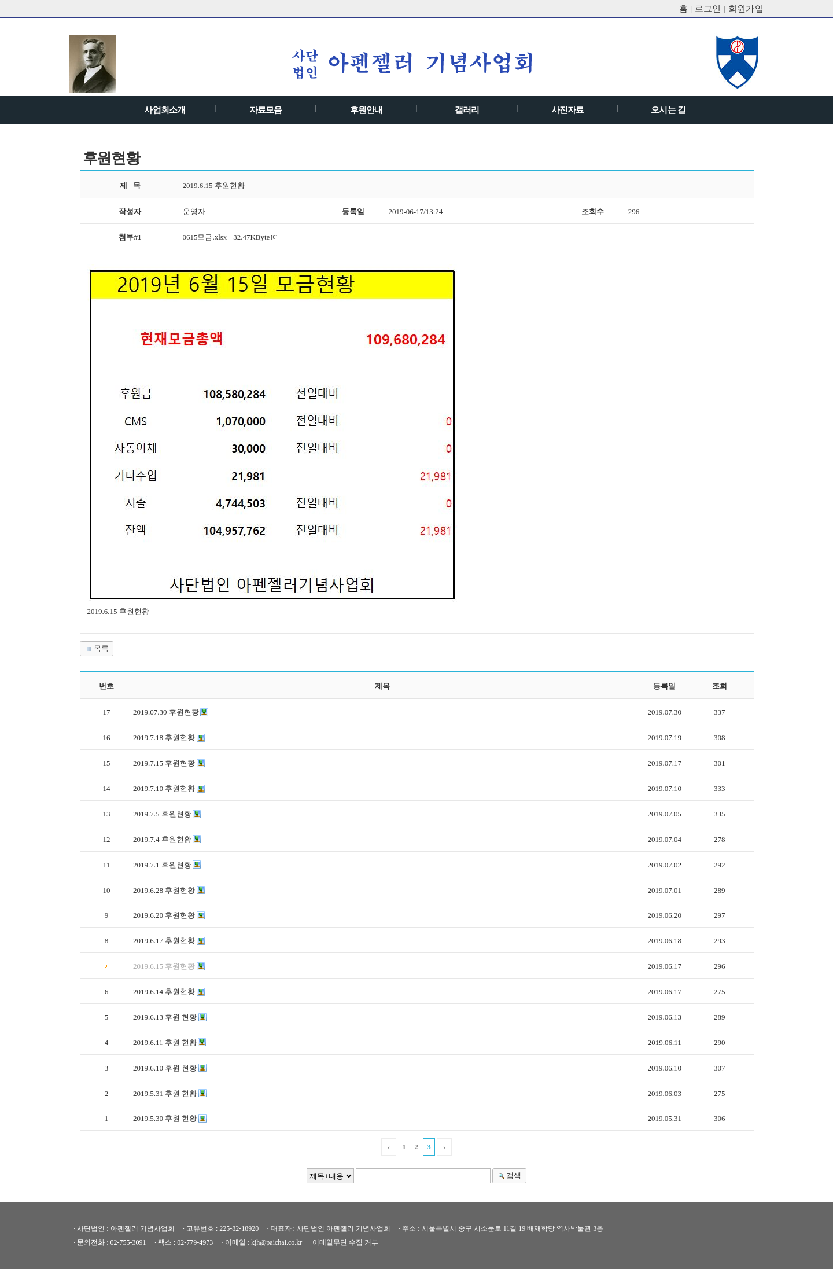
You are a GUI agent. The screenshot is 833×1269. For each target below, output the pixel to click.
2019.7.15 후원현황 (164, 763)
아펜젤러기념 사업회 (415, 64)
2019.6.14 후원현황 (164, 991)
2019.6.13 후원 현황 (165, 1017)
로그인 (708, 8)
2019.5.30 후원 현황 (165, 1118)
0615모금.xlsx (205, 237)
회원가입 (746, 8)
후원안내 (366, 110)
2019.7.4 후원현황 (162, 839)
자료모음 (265, 110)
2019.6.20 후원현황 (164, 915)
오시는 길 (668, 110)
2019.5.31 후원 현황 (165, 1093)
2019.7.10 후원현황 (164, 788)
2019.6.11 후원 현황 (165, 1042)
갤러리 (467, 110)
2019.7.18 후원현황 (164, 737)
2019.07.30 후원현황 (166, 712)
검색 (508, 1175)
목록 (96, 648)
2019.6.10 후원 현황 (165, 1068)
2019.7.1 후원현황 (162, 864)
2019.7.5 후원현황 (162, 814)
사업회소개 (164, 110)
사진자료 (567, 110)
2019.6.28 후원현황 (164, 890)
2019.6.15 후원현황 (164, 966)
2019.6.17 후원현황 (164, 940)
